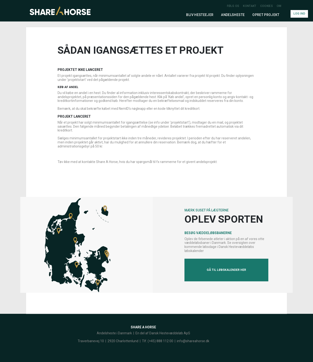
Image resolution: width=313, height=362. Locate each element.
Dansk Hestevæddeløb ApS (169, 333)
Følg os (233, 6)
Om (279, 6)
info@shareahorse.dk (193, 341)
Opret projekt (266, 15)
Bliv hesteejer (199, 15)
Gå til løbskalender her (226, 270)
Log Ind (299, 13)
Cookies (266, 6)
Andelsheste (233, 15)
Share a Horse (143, 327)
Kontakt (249, 6)
